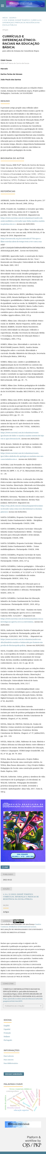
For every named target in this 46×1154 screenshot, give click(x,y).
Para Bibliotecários (11, 1063)
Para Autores (8, 1060)
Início (5, 18)
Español (7, 1029)
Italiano (7, 1036)
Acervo (12, 18)
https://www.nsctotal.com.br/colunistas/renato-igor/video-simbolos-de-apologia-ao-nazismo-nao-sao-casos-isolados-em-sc (22, 456)
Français (7, 1033)
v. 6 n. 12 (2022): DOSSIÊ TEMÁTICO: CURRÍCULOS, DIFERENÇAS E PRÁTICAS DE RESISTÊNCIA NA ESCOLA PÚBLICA (22, 22)
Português (8, 1040)
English (7, 1025)
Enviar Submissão (13, 1074)
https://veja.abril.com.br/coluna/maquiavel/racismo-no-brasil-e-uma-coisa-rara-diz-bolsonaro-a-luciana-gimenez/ (22, 509)
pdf (6, 867)
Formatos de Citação (14, 1006)
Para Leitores (9, 1056)
